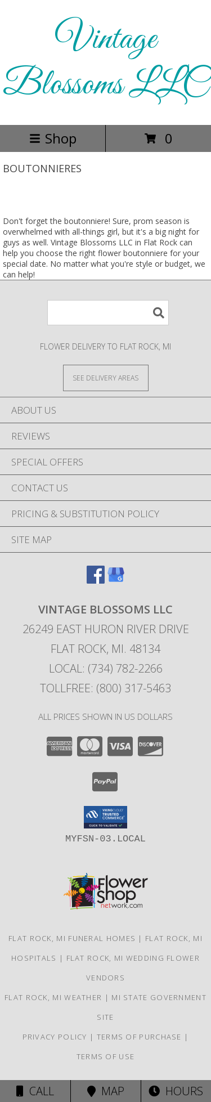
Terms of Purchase (139, 1037)
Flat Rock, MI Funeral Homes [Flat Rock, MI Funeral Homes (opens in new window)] (72, 938)
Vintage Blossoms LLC (105, 62)
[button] (105, 817)
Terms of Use (106, 1056)
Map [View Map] (105, 1091)
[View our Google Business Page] (116, 580)
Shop (53, 138)
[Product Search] (108, 312)
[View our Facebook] (96, 580)
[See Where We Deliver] (106, 377)
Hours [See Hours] (176, 1091)
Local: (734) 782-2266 (106, 668)
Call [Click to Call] (35, 1091)
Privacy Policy (55, 1037)
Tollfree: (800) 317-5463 (105, 688)
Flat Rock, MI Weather (53, 997)
